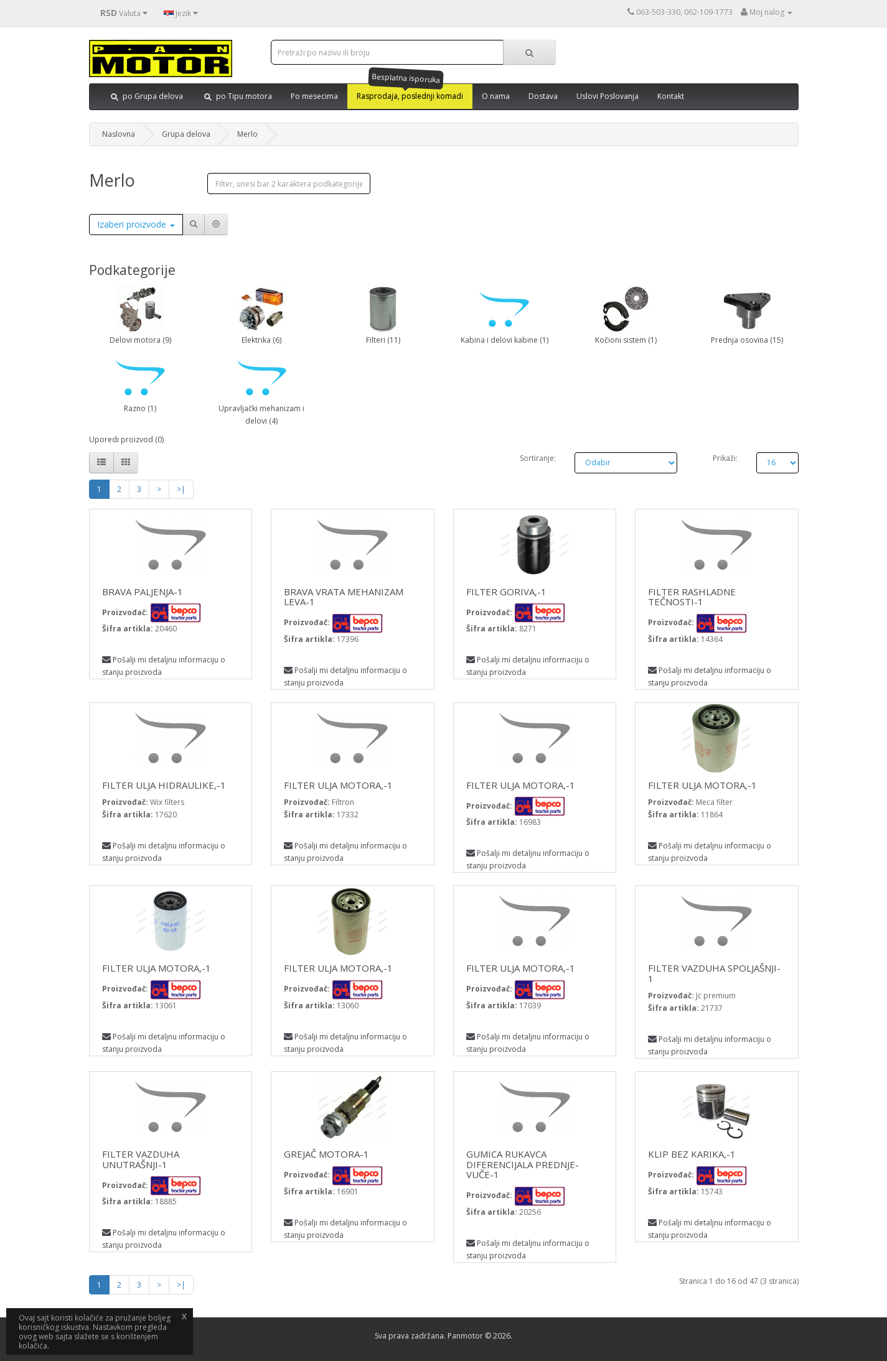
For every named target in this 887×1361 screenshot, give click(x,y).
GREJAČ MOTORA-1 (326, 1154)
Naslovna (118, 134)
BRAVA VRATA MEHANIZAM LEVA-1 (343, 596)
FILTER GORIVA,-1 (506, 591)
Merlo (247, 134)
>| (181, 489)
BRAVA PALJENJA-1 (142, 591)
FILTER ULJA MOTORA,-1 (338, 785)
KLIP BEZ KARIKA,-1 (692, 1154)
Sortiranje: (538, 458)
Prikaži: (725, 458)
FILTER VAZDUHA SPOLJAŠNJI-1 (714, 973)
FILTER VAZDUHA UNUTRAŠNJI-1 (140, 1159)
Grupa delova (186, 134)
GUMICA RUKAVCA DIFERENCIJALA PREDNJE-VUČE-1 (522, 1164)
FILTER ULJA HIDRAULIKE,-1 (164, 785)
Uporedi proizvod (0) (126, 439)
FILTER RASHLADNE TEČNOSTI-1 (692, 596)
